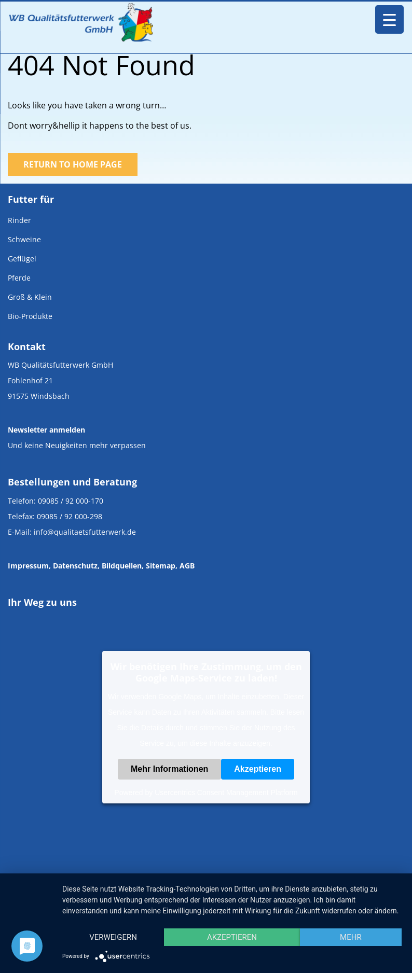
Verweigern (113, 937)
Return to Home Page (72, 164)
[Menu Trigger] (389, 19)
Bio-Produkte (30, 316)
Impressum (28, 566)
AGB (187, 566)
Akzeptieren (257, 768)
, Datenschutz (73, 566)
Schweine (24, 239)
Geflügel (22, 258)
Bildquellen (122, 566)
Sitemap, (161, 566)
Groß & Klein (30, 297)
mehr (351, 937)
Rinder (19, 220)
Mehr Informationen (169, 768)
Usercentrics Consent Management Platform (226, 792)
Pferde (19, 278)
